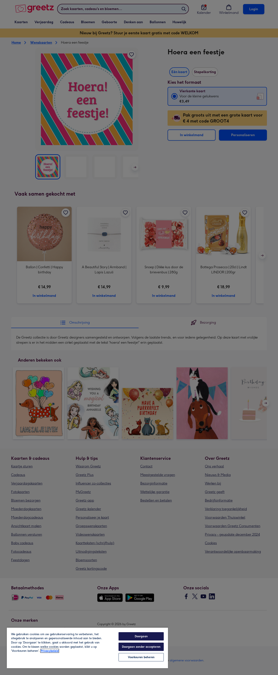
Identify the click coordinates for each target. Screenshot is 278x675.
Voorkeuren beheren (141, 657)
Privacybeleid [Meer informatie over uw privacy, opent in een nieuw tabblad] (50, 650)
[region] (87, 647)
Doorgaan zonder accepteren (141, 646)
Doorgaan (141, 636)
